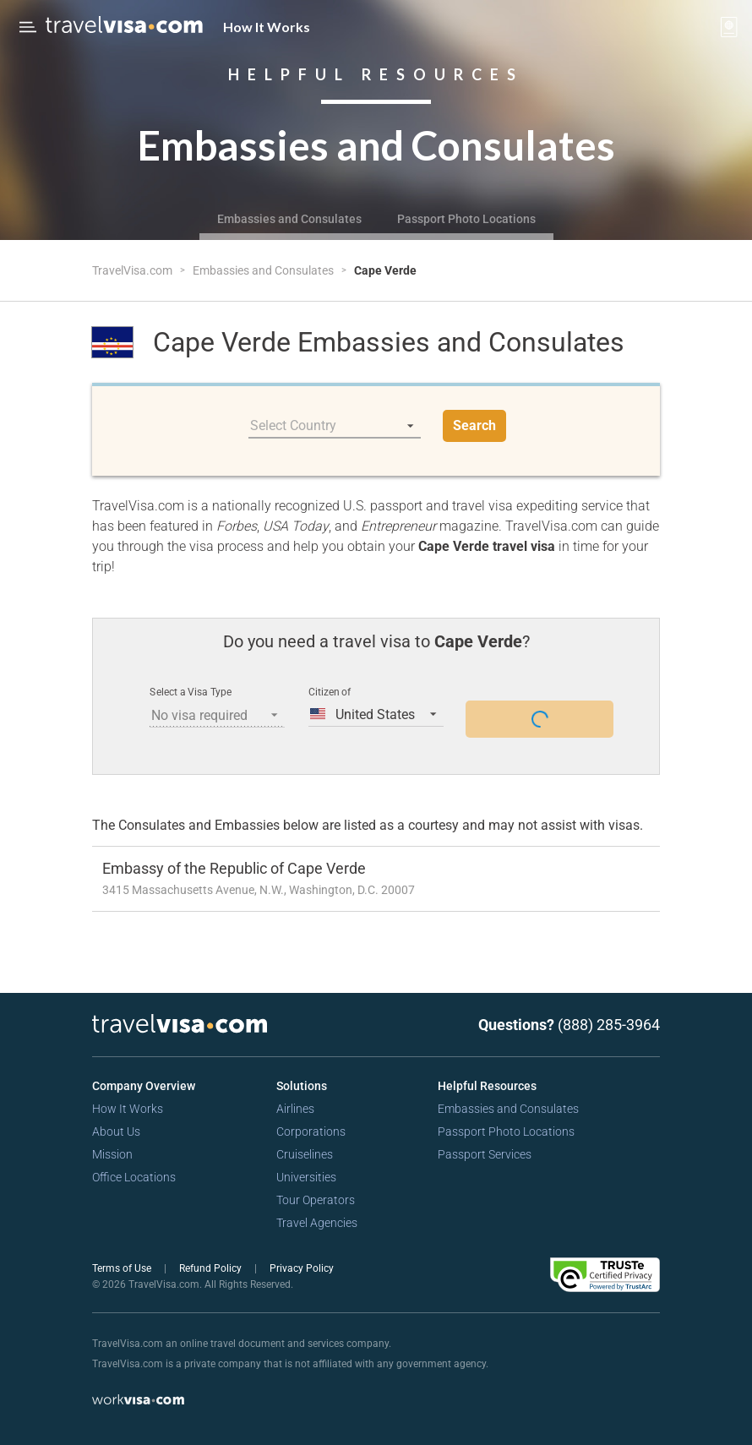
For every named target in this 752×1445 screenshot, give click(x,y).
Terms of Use (123, 1268)
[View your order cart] (729, 27)
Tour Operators (315, 1200)
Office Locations (134, 1177)
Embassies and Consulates (289, 219)
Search (474, 425)
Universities (306, 1177)
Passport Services (484, 1154)
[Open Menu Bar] (27, 27)
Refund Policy (211, 1268)
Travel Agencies (316, 1223)
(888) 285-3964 (609, 1024)
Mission (112, 1154)
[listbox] (334, 426)
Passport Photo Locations (466, 219)
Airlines (295, 1108)
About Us (116, 1131)
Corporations (311, 1131)
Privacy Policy (302, 1268)
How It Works (266, 27)
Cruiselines (304, 1154)
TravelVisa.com (133, 270)
